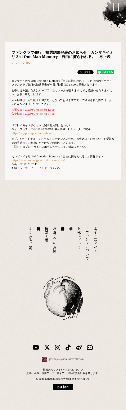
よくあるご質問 (30, 233)
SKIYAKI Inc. (82, 379)
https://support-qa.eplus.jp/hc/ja (32, 133)
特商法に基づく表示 (47, 230)
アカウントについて (87, 241)
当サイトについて (95, 237)
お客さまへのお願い (55, 237)
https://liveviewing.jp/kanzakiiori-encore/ (38, 160)
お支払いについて (79, 235)
